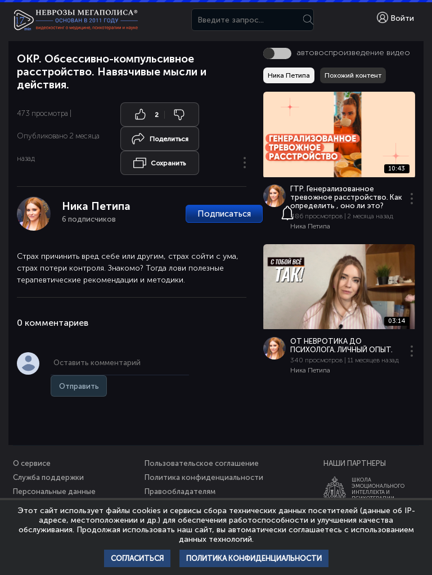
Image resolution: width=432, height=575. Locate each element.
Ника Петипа (96, 206)
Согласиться (137, 558)
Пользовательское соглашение (202, 463)
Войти (395, 17)
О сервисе (32, 463)
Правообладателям (180, 491)
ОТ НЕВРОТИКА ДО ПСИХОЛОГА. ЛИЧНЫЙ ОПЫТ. (341, 345)
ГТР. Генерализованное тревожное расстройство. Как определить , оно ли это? (346, 197)
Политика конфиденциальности (204, 477)
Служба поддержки (48, 477)
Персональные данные (54, 491)
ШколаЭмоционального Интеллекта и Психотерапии (378, 489)
